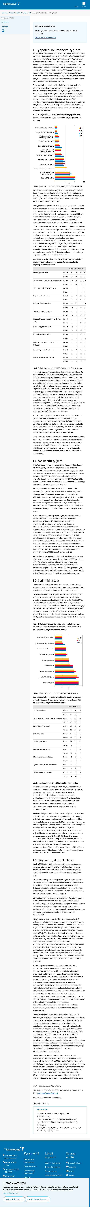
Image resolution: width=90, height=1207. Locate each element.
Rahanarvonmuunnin (53, 1175)
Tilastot (12, 13)
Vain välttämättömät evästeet (37, 1199)
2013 (25, 13)
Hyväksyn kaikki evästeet (14, 1199)
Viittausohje (42, 1109)
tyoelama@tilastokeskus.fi (47, 1093)
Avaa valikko (7, 18)
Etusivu (4, 13)
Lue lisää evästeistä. (11, 1193)
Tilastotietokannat (52, 1167)
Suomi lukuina (50, 1171)
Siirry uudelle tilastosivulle (45, 37)
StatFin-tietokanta (52, 1163)
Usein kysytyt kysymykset (29, 1171)
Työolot (19, 13)
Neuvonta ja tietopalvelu (29, 1160)
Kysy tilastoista (30, 1166)
